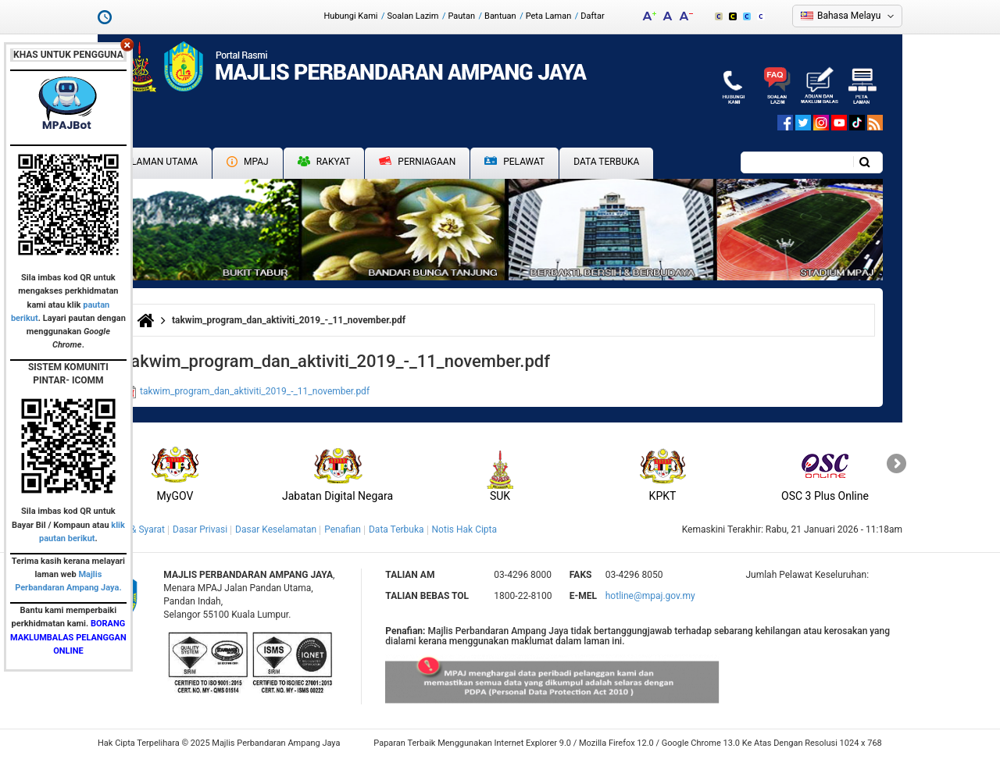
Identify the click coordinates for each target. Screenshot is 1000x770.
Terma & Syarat (133, 529)
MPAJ (248, 161)
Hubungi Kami (350, 16)
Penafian (342, 529)
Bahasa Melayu (848, 15)
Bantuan (500, 16)
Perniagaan (417, 161)
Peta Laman (549, 16)
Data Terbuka (606, 161)
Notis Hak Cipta (464, 529)
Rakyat (324, 161)
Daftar (592, 16)
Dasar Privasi (200, 529)
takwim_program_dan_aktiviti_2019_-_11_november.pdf (255, 391)
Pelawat (514, 162)
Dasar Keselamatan (275, 529)
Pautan (461, 16)
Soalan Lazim (413, 16)
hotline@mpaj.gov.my (650, 595)
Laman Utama (164, 161)
